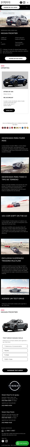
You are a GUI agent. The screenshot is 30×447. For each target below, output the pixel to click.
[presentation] (15, 367)
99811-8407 (11, 431)
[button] (27, 2)
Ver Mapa (14, 400)
